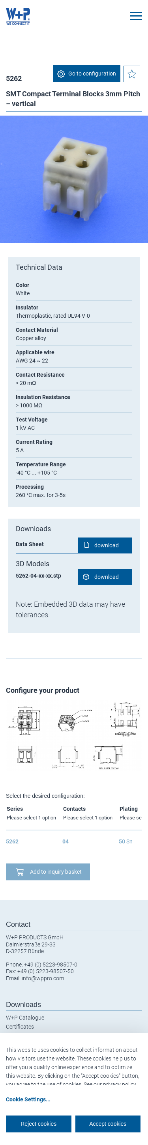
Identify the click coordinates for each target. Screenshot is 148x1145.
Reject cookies (38, 1124)
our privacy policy (115, 1084)
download (106, 545)
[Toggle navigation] (136, 16)
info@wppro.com (43, 978)
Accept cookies (107, 1124)
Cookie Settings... (28, 1099)
